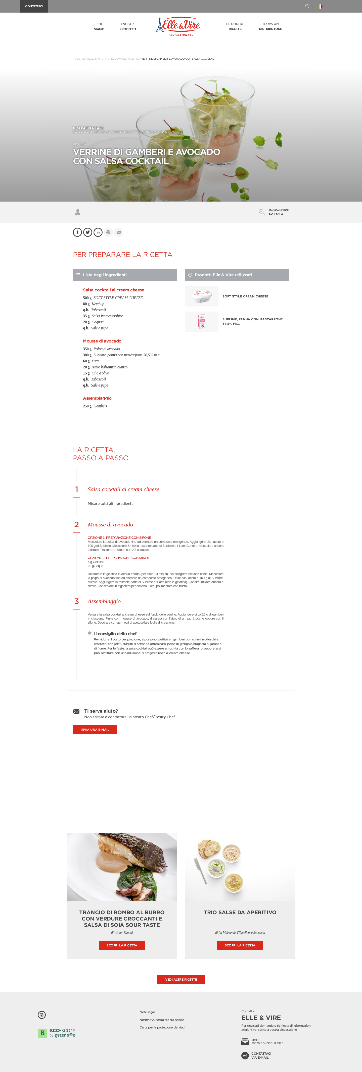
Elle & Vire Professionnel (107, 58)
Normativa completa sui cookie (162, 1020)
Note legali (147, 1012)
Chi (99, 27)
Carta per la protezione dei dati (162, 1027)
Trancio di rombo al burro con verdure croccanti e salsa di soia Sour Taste (121, 918)
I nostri (127, 27)
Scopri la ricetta (122, 945)
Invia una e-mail (95, 730)
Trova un (270, 26)
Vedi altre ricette (181, 979)
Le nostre (235, 26)
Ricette (133, 58)
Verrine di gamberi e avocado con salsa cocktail (177, 58)
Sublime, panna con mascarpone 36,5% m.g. (252, 321)
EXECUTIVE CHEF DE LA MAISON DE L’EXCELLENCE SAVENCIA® (181, 130)
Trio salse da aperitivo (240, 912)
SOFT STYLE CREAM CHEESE (245, 296)
